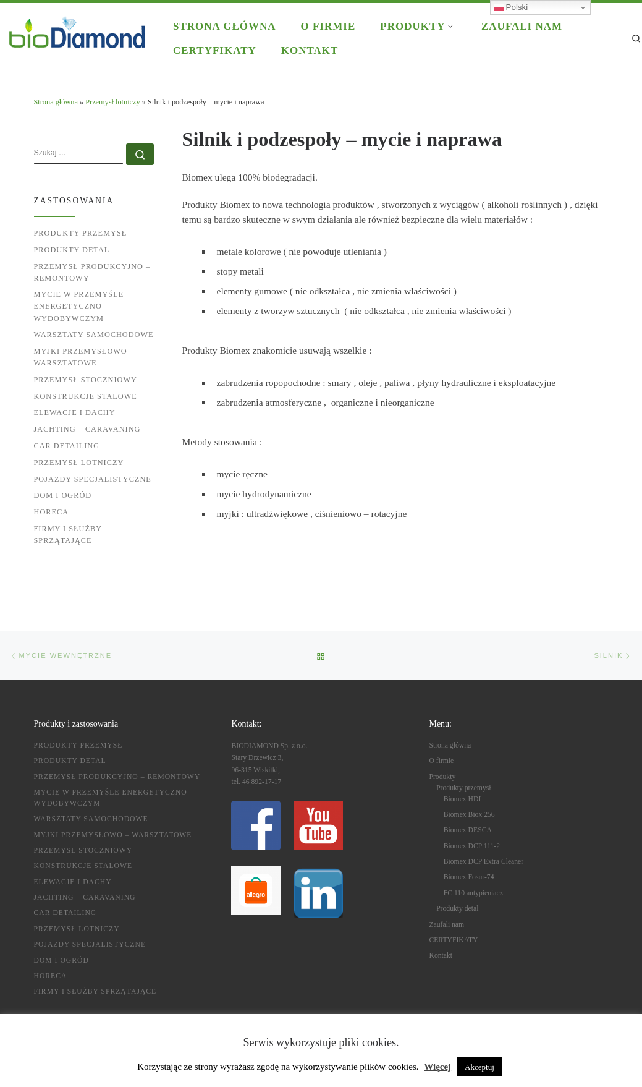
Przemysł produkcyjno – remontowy (92, 272)
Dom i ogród (63, 495)
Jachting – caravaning (87, 429)
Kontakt (440, 956)
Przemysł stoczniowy (85, 379)
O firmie (441, 761)
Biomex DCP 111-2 (472, 846)
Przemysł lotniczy (112, 102)
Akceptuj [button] (479, 1067)
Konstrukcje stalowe (85, 396)
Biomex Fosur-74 (469, 877)
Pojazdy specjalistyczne (92, 479)
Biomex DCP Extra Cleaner (483, 862)
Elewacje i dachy (75, 412)
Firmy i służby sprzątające (68, 534)
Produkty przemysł (80, 233)
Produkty (442, 777)
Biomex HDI (462, 799)
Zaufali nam (446, 925)
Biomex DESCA (468, 830)
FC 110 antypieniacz (473, 893)
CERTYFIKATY (453, 940)
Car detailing (67, 445)
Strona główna (56, 102)
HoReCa (51, 512)
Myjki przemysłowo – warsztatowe (84, 357)
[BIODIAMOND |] (77, 30)
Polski (511, 7)
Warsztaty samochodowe (94, 334)
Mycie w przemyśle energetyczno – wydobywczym (79, 306)
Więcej (437, 1067)
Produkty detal (72, 249)
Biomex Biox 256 (469, 815)
